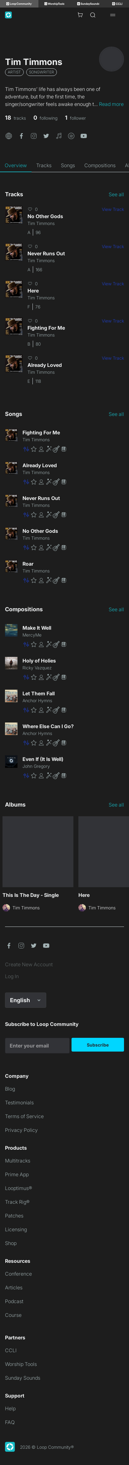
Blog (10, 1089)
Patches (14, 1215)
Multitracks (17, 1161)
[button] (8, 135)
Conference (18, 1274)
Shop (11, 1243)
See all (116, 194)
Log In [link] (12, 976)
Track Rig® (17, 1202)
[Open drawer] (113, 15)
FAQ (10, 1422)
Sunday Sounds (22, 1378)
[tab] (16, 165)
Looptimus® (18, 1188)
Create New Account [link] (29, 964)
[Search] (93, 15)
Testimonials (19, 1102)
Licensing (16, 1229)
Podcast (14, 1301)
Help (10, 1408)
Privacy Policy (21, 1130)
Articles (13, 1287)
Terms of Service (24, 1116)
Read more (111, 104)
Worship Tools (21, 1364)
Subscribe (98, 1045)
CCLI (11, 1350)
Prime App (17, 1174)
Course (13, 1315)
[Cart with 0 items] (80, 15)
